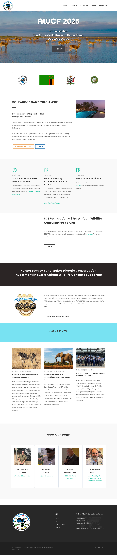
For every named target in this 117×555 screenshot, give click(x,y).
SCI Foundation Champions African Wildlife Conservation (90, 374)
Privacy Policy (16, 549)
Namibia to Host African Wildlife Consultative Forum (25, 376)
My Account (60, 528)
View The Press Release (52, 203)
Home (58, 519)
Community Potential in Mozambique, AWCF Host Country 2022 (58, 377)
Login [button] (58, 49)
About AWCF (60, 525)
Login (49, 247)
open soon (89, 234)
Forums (78, 185)
